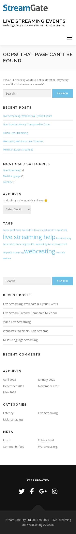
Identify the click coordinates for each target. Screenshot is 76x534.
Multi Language (12, 176)
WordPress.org (48, 446)
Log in (7, 440)
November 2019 (48, 386)
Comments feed (13, 446)
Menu (69, 37)
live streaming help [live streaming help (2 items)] (29, 237)
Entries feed (46, 440)
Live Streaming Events (34, 21)
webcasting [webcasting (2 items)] (39, 251)
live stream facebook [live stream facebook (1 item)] (40, 230)
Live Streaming (12, 170)
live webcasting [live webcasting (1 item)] (39, 244)
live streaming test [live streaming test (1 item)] (21, 244)
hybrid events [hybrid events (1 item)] (21, 230)
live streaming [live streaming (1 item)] (59, 230)
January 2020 (46, 379)
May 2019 (9, 392)
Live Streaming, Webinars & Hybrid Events (27, 116)
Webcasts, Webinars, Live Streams (23, 141)
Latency (7, 182)
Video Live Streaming (15, 133)
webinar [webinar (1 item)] (7, 258)
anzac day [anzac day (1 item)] (8, 230)
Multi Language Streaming (18, 149)
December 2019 (13, 386)
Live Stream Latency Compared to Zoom (26, 124)
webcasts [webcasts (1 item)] (60, 252)
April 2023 (9, 379)
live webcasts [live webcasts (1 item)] (54, 244)
